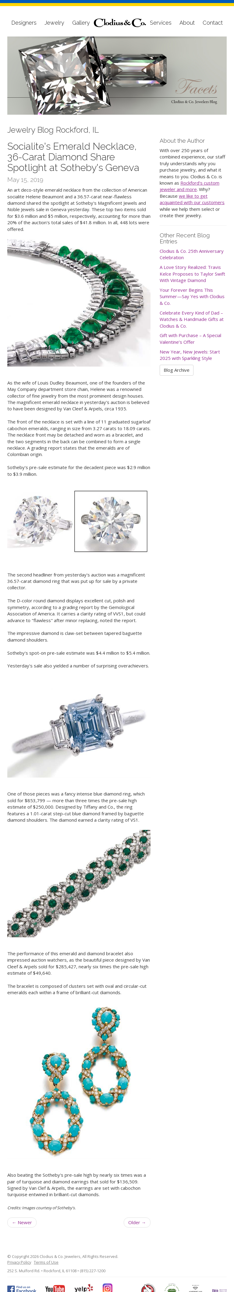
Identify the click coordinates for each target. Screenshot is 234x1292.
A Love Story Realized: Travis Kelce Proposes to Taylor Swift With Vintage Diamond (192, 273)
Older (137, 1222)
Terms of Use (46, 1262)
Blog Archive (177, 370)
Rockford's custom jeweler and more (189, 186)
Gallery (81, 22)
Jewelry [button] (54, 22)
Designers (24, 22)
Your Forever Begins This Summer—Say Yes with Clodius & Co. (192, 296)
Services (161, 22)
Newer (22, 1222)
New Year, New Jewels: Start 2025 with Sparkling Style (190, 355)
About (187, 22)
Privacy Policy (19, 1262)
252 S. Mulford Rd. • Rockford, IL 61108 (41, 1270)
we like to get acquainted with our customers (192, 199)
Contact (213, 22)
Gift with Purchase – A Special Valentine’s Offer (190, 338)
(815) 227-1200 (92, 1270)
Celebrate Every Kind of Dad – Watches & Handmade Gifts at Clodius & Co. (192, 319)
